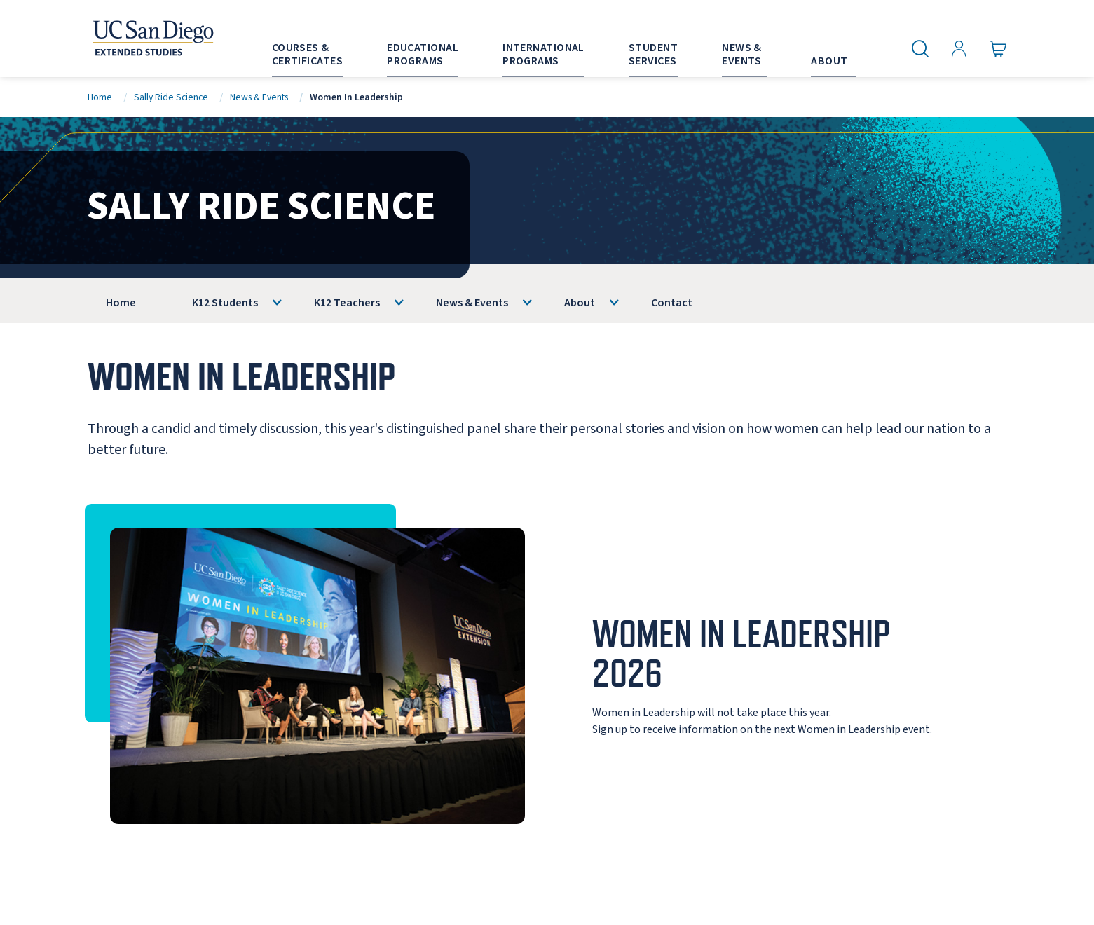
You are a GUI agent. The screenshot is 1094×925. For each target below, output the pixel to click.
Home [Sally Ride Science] (121, 302)
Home (100, 97)
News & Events (259, 97)
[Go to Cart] (998, 49)
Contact (671, 302)
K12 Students (225, 302)
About (579, 302)
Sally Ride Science (171, 97)
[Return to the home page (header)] (152, 38)
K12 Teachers (347, 302)
